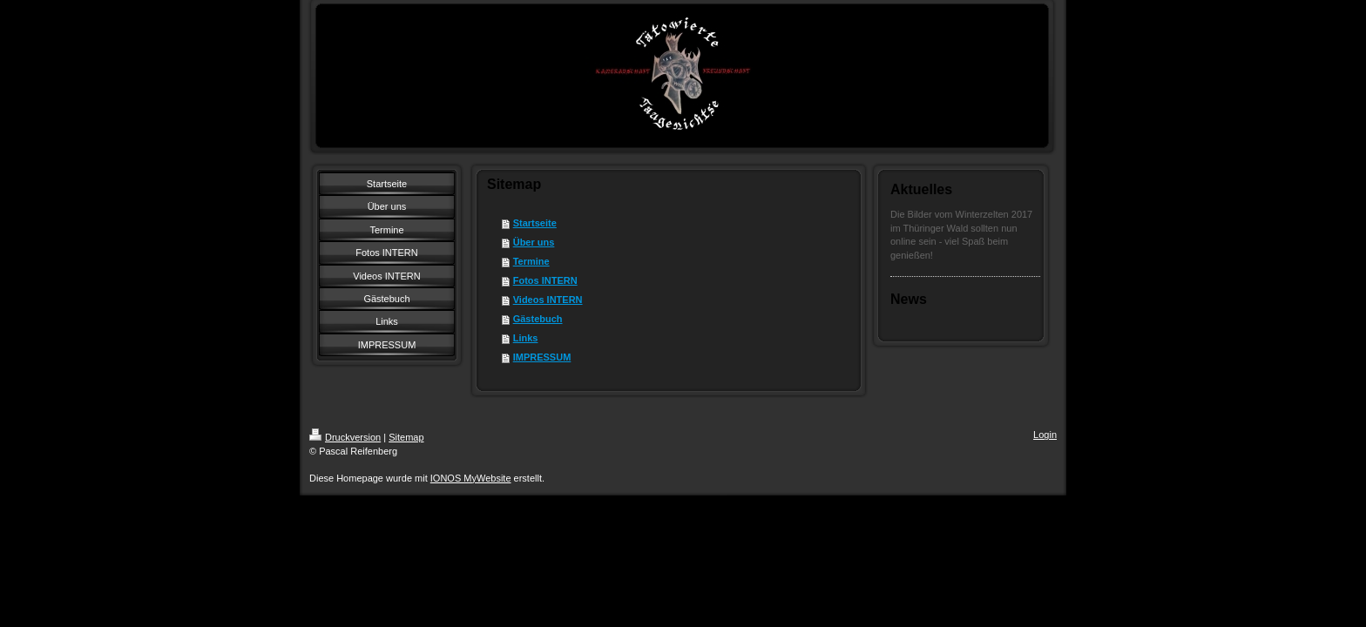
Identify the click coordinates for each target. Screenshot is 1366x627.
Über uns (534, 242)
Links (525, 338)
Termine (531, 261)
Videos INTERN (548, 299)
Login (1045, 434)
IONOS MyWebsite (470, 478)
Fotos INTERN (545, 280)
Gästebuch (538, 319)
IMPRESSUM (542, 357)
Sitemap (406, 437)
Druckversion (345, 437)
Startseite (535, 223)
